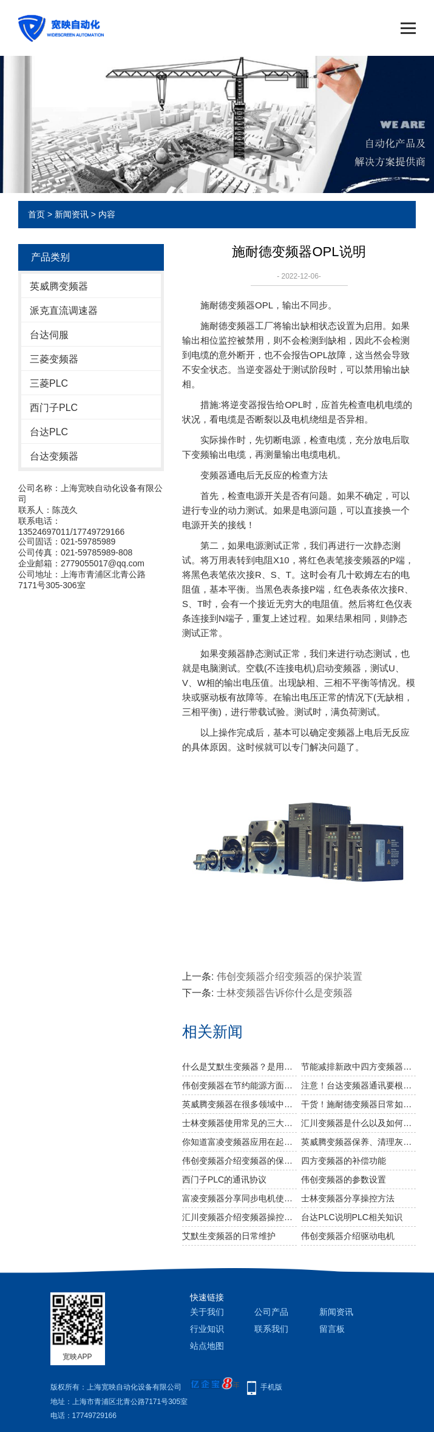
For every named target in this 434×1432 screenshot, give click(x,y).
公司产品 (271, 1312)
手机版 (271, 1387)
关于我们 (207, 1312)
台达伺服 (49, 335)
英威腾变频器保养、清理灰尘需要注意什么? (358, 1142)
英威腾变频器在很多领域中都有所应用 (239, 1104)
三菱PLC (49, 383)
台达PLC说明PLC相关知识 (351, 1217)
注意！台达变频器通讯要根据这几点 (358, 1085)
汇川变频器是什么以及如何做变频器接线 (358, 1123)
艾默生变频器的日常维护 (229, 1236)
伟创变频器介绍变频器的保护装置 (289, 976)
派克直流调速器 (64, 310)
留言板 (332, 1329)
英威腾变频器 (59, 286)
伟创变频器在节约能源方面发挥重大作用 (239, 1085)
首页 (36, 214)
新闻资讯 (72, 214)
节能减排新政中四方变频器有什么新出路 (358, 1066)
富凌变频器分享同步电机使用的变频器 (239, 1198)
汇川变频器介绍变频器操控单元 (239, 1217)
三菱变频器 (54, 359)
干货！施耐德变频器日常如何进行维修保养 (358, 1104)
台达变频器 (54, 456)
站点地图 (207, 1346)
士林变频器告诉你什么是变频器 (285, 993)
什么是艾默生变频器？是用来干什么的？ (239, 1066)
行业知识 (207, 1329)
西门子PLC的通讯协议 (224, 1179)
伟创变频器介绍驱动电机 (348, 1236)
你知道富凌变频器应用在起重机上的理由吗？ (239, 1142)
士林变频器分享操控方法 (348, 1198)
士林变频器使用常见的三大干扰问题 (239, 1123)
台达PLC (49, 432)
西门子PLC (54, 407)
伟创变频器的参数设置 (343, 1179)
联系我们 (271, 1329)
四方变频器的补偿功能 (343, 1161)
